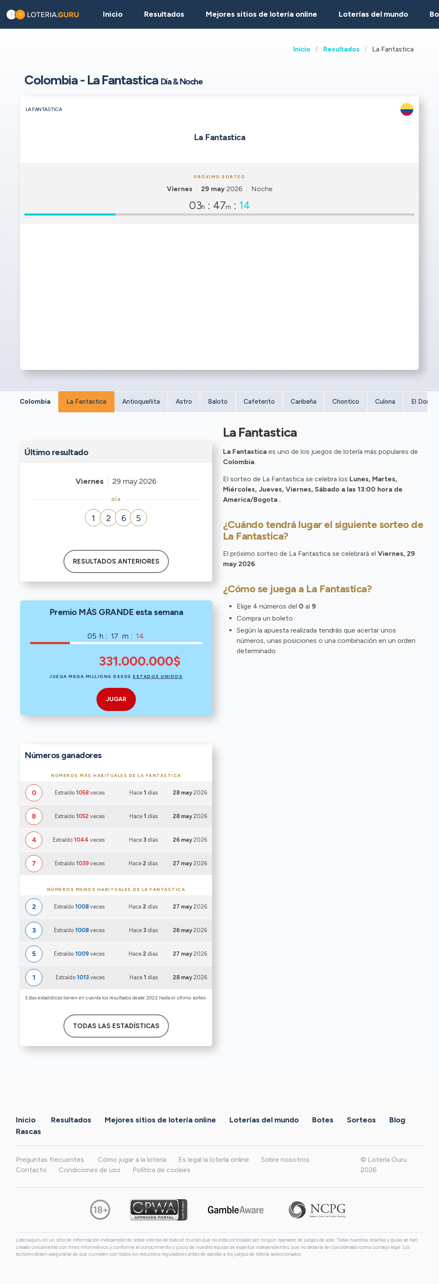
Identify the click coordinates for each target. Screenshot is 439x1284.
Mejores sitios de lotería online (261, 14)
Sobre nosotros (285, 1159)
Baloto (218, 401)
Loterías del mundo (373, 14)
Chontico (345, 401)
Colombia (35, 401)
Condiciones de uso (89, 1170)
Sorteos (361, 1119)
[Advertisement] (219, 293)
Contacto (31, 1170)
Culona (385, 401)
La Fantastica (86, 401)
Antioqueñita (141, 401)
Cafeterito (259, 401)
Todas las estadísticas (116, 1026)
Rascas (28, 1131)
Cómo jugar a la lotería (132, 1159)
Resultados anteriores (116, 561)
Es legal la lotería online (213, 1159)
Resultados (341, 49)
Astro (184, 401)
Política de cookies (161, 1170)
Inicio (301, 49)
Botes (323, 1119)
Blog (397, 1119)
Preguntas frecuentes (50, 1159)
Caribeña (303, 401)
